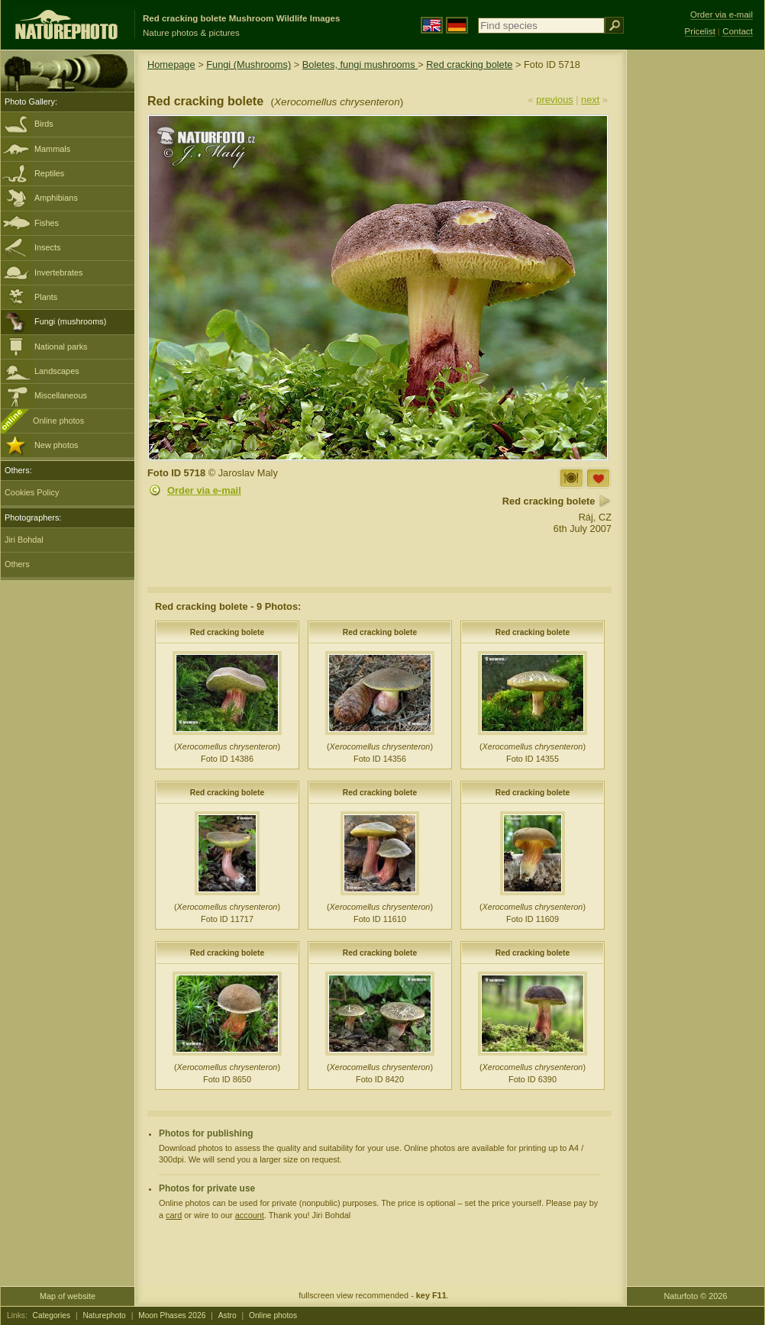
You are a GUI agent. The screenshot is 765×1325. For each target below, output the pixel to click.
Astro (227, 1315)
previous (554, 99)
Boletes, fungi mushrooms (360, 64)
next (590, 99)
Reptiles (49, 173)
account (249, 1215)
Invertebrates (58, 272)
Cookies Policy (32, 492)
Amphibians (56, 197)
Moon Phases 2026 (171, 1315)
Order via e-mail (204, 490)
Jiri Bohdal (24, 539)
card (174, 1215)
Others (17, 564)
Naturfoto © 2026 (696, 1296)
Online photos (58, 420)
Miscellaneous (60, 395)
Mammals (52, 148)
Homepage (171, 64)
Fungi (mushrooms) (70, 321)
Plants (45, 296)
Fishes (46, 222)
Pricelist (700, 31)
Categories (52, 1315)
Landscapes (56, 371)
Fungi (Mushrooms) (248, 64)
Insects (47, 247)
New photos (56, 445)
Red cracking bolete (469, 64)
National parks (61, 346)
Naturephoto (103, 1315)
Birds (43, 123)
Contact (737, 31)
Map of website (67, 1296)
